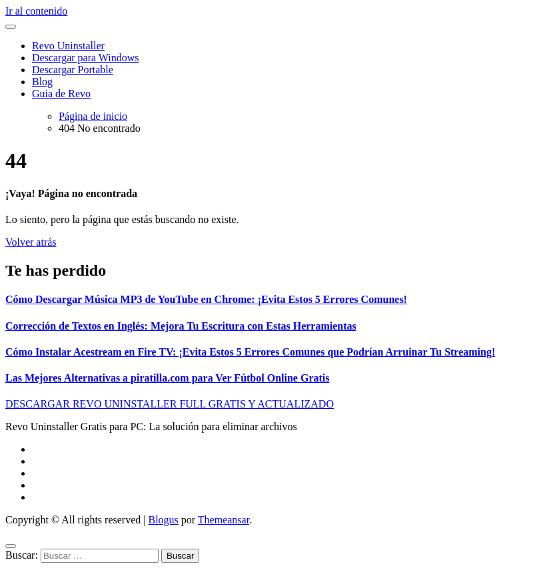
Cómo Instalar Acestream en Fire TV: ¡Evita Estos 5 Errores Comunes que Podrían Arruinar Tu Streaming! (250, 352)
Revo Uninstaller (68, 45)
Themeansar (223, 519)
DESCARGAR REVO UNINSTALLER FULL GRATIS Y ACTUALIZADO (169, 404)
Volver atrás (31, 242)
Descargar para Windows (85, 57)
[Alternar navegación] (10, 27)
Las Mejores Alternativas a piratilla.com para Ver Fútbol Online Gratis (167, 378)
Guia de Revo (61, 93)
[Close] (10, 546)
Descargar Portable (72, 69)
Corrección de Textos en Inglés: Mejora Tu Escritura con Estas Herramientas (180, 326)
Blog (42, 81)
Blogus (163, 519)
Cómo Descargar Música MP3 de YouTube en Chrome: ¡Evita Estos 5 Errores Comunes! (206, 299)
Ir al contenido (36, 11)
